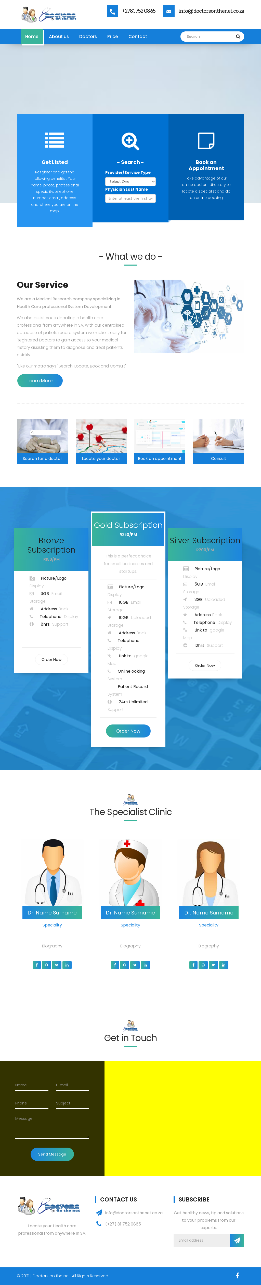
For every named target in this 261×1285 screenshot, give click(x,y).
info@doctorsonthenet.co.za (211, 11)
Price (112, 36)
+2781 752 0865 (138, 11)
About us (59, 36)
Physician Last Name (126, 189)
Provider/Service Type (128, 172)
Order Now (51, 659)
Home (31, 36)
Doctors (88, 36)
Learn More (40, 380)
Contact (137, 36)
